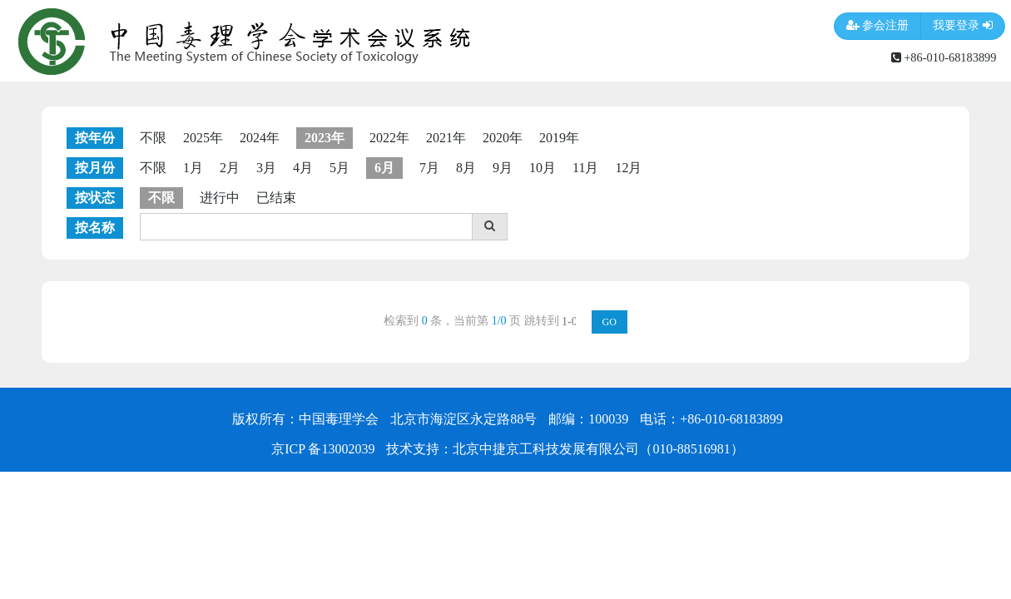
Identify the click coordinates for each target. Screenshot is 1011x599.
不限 (153, 138)
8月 (466, 168)
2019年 (559, 138)
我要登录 (963, 26)
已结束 (276, 198)
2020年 (503, 138)
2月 (230, 168)
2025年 (203, 138)
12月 (628, 168)
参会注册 (877, 26)
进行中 (220, 198)
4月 (303, 168)
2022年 (389, 138)
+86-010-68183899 (944, 57)
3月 (266, 168)
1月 (193, 168)
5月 (339, 168)
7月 (429, 168)
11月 (585, 168)
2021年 (446, 138)
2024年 (260, 138)
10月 (542, 168)
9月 (503, 168)
